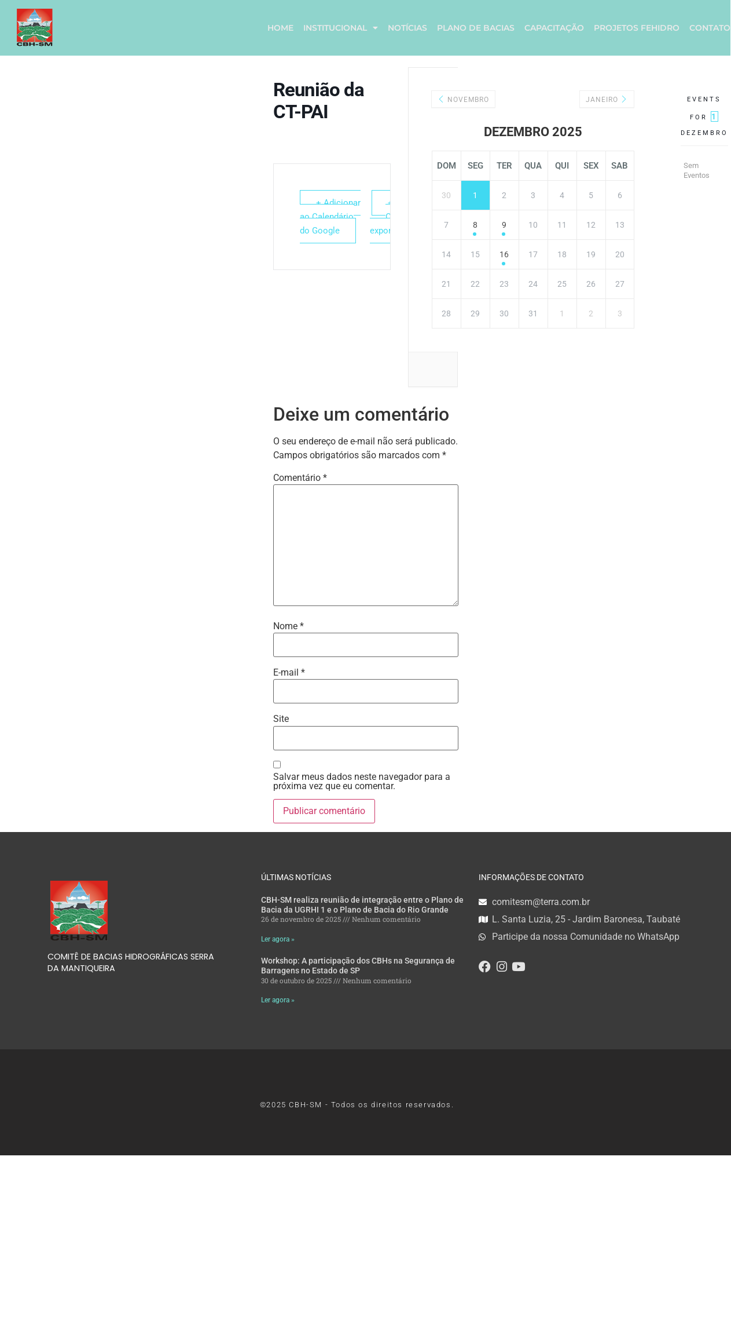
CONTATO (709, 28)
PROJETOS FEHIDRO (636, 28)
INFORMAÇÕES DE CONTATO (531, 877)
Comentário (300, 478)
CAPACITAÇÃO (554, 28)
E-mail (289, 672)
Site (281, 719)
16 (504, 254)
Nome (288, 626)
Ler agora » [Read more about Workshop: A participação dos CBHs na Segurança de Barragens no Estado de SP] (278, 1000)
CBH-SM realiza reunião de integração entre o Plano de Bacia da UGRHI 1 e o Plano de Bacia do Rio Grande (362, 905)
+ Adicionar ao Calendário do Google (330, 217)
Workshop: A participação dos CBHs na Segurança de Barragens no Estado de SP (358, 966)
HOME (280, 28)
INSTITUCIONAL (340, 28)
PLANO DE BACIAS (476, 28)
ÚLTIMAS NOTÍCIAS (296, 877)
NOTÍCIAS (407, 28)
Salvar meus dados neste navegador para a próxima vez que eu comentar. (361, 781)
